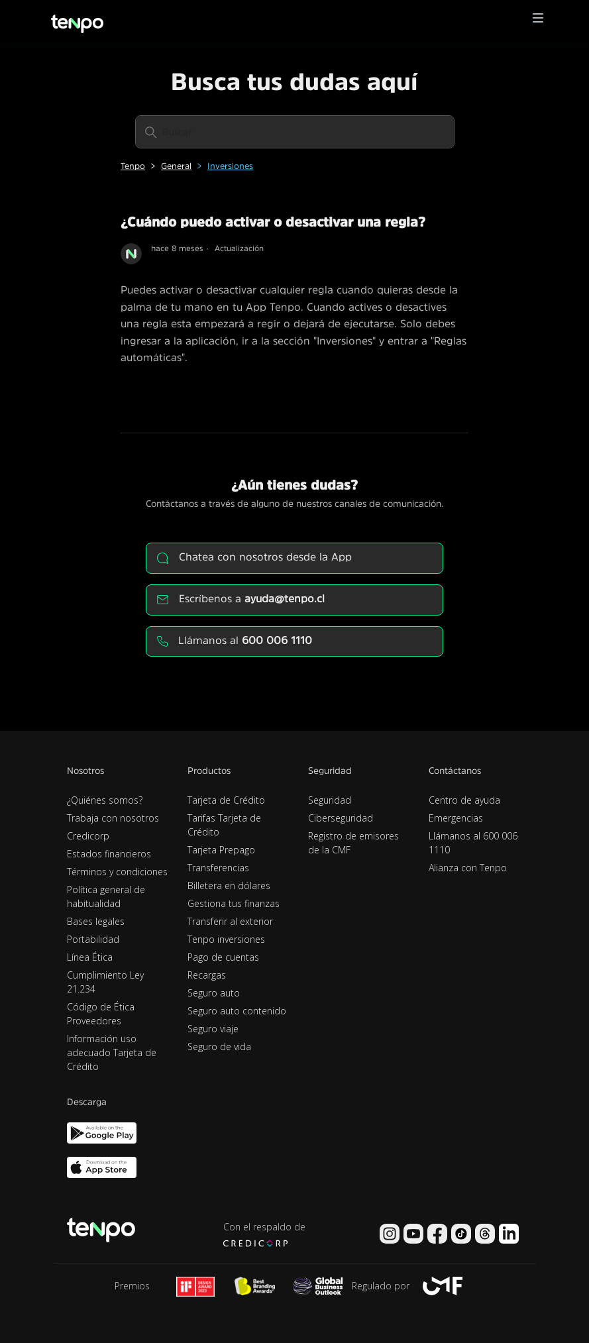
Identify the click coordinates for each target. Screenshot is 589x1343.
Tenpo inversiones (226, 939)
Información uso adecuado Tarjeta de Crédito (111, 1052)
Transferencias (218, 867)
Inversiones (230, 166)
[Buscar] (295, 132)
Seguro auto (213, 993)
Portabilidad (93, 939)
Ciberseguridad (340, 818)
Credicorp (88, 836)
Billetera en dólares (228, 885)
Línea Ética (90, 957)
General (176, 166)
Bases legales (96, 921)
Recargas (206, 975)
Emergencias (456, 818)
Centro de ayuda (464, 800)
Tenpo (133, 166)
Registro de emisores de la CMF (353, 843)
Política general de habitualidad (106, 896)
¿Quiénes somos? (104, 800)
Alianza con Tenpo (468, 867)
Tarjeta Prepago (221, 849)
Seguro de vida (219, 1046)
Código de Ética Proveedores (100, 1013)
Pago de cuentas (223, 957)
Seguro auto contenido (236, 1010)
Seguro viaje (213, 1028)
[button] (538, 21)
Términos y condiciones (117, 871)
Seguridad (329, 800)
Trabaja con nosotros (113, 818)
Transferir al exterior (230, 921)
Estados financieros (109, 853)
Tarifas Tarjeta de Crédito (224, 825)
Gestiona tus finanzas (233, 903)
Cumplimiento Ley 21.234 (105, 982)
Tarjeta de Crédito (226, 800)
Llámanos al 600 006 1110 (473, 843)
